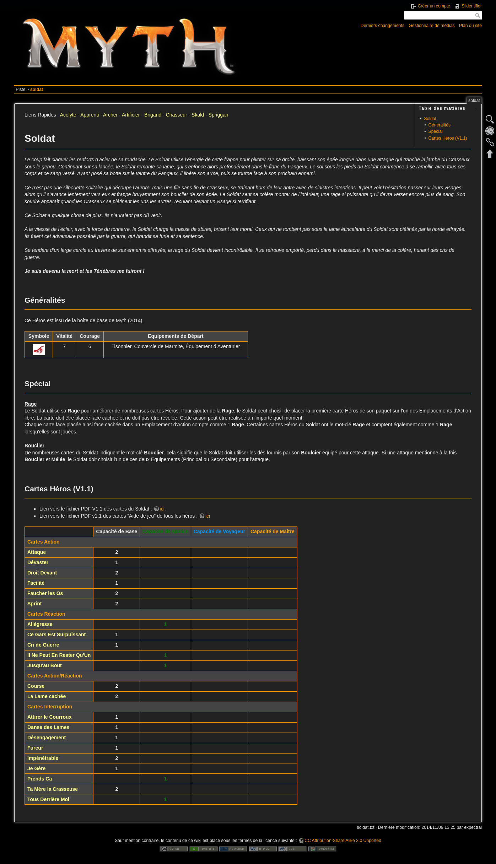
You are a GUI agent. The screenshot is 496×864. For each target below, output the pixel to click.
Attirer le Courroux (49, 717)
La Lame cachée (46, 696)
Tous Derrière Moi (48, 799)
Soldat (430, 118)
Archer (110, 115)
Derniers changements (382, 25)
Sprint (34, 603)
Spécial (435, 131)
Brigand (152, 115)
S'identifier (472, 6)
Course (35, 686)
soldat (36, 89)
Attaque (36, 552)
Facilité (35, 583)
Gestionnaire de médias (431, 25)
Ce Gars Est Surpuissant (56, 634)
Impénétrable (42, 758)
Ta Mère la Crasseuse (52, 789)
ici (162, 509)
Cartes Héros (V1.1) (447, 138)
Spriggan (218, 115)
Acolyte (68, 115)
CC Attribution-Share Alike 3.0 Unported (342, 840)
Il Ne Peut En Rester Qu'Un (59, 655)
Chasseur (176, 115)
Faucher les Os (45, 593)
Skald (198, 115)
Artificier (131, 115)
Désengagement (46, 737)
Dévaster (37, 562)
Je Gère (36, 768)
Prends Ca (39, 779)
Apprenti (89, 115)
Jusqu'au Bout (44, 665)
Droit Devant (42, 573)
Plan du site (470, 25)
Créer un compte (434, 6)
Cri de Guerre (43, 645)
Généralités (439, 125)
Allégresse (40, 624)
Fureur (35, 748)
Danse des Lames (48, 727)
